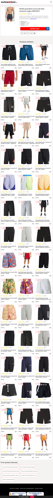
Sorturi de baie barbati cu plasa (29, 471)
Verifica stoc (39, 28)
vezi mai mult (33, 18)
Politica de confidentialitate (27, 488)
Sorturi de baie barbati (8, 479)
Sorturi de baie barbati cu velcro (11, 475)
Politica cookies (39, 488)
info (16, 67)
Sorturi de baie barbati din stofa (11, 471)
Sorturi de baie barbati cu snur (29, 475)
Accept (32, 497)
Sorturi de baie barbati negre (10, 467)
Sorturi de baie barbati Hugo (27, 467)
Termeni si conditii (14, 488)
